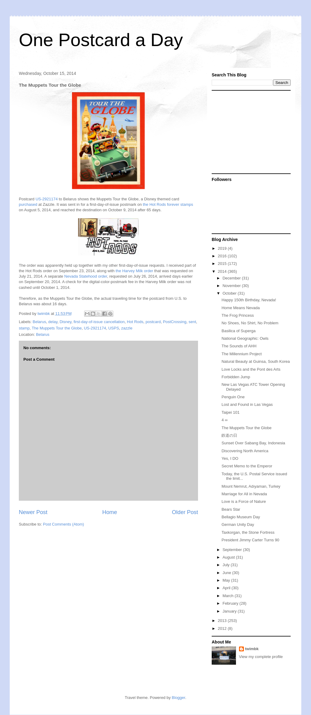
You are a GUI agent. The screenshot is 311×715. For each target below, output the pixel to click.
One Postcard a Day (101, 40)
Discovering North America (244, 451)
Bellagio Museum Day (240, 517)
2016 (223, 256)
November (232, 285)
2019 (223, 248)
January (230, 611)
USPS (113, 328)
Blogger (178, 697)
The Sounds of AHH (238, 346)
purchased (28, 204)
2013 (223, 620)
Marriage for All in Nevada (244, 494)
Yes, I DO (229, 458)
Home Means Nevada (240, 308)
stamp (24, 328)
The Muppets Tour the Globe (57, 328)
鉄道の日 (229, 435)
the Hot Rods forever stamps (168, 204)
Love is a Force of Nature (243, 501)
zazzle (126, 328)
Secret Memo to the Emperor (246, 466)
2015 (223, 263)
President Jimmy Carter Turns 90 (250, 540)
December (232, 278)
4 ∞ (224, 420)
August (229, 557)
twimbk (252, 649)
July (227, 565)
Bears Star (230, 509)
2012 (223, 628)
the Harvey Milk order (134, 271)
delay (52, 321)
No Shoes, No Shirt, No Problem (249, 323)
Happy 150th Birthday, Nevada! (248, 300)
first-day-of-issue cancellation (99, 321)
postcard (153, 321)
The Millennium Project (241, 354)
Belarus (39, 321)
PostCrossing (174, 321)
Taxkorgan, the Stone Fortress (247, 532)
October (230, 293)
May (227, 580)
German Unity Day (237, 524)
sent (192, 321)
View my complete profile (261, 656)
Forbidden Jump (235, 377)
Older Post (185, 512)
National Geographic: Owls (244, 338)
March (229, 595)
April (227, 588)
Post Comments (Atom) (63, 524)
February (231, 603)
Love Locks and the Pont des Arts (250, 369)
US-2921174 (47, 199)
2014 (223, 271)
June (227, 572)
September (233, 549)
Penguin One (232, 397)
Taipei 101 (230, 412)
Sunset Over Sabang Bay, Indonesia (253, 443)
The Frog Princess (237, 315)
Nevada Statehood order (85, 276)
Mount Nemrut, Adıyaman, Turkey (250, 486)
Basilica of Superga (238, 331)
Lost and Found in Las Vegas (246, 404)
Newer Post (33, 512)
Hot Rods (135, 321)
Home (109, 512)
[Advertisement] (250, 131)
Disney (65, 321)
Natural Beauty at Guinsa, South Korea (255, 361)
